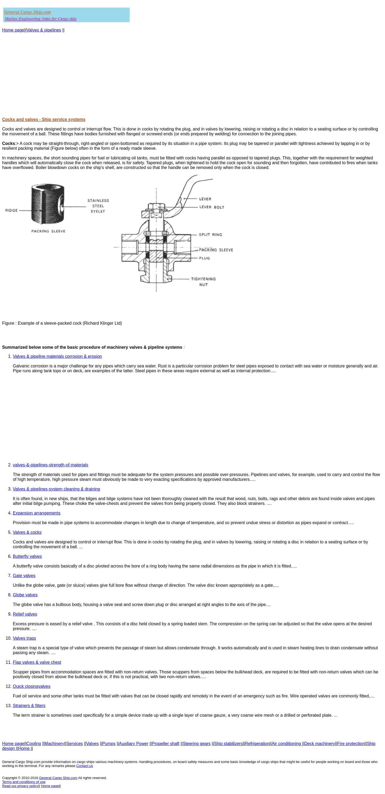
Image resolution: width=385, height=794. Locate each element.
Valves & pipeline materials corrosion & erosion (57, 356)
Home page (13, 30)
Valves (92, 743)
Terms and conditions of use (23, 782)
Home (24, 748)
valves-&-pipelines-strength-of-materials (50, 465)
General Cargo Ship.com (58, 778)
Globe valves (25, 595)
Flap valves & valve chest (37, 662)
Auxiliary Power (133, 743)
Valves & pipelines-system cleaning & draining (56, 489)
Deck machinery (319, 743)
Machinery (54, 743)
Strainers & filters (29, 705)
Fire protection (350, 743)
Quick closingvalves (32, 686)
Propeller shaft (165, 743)
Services (74, 743)
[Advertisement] (162, 74)
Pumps (109, 743)
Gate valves (24, 575)
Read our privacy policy (20, 786)
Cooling (33, 743)
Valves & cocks (27, 532)
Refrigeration (257, 743)
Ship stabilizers (228, 743)
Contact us (84, 766)
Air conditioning (287, 743)
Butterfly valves (27, 556)
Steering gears (196, 743)
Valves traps (24, 638)
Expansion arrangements (36, 513)
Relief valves (25, 614)
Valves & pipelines (43, 30)
